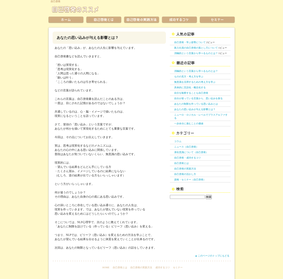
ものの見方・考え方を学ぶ (188, 76)
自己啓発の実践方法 (185, 168)
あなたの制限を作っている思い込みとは (196, 103)
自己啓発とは (181, 163)
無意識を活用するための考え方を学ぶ (194, 82)
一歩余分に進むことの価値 (188, 123)
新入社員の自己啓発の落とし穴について (196, 47)
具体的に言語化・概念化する (190, 87)
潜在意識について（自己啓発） (191, 152)
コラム (177, 141)
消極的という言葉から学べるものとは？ (196, 53)
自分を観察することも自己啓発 (191, 93)
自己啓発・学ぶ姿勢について (190, 42)
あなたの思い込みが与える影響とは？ (194, 109)
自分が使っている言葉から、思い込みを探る (198, 98)
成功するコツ (162, 267)
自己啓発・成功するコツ (187, 157)
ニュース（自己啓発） (186, 146)
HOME (105, 267)
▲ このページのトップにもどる (212, 255)
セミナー (178, 267)
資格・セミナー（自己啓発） (190, 179)
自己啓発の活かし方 (185, 174)
